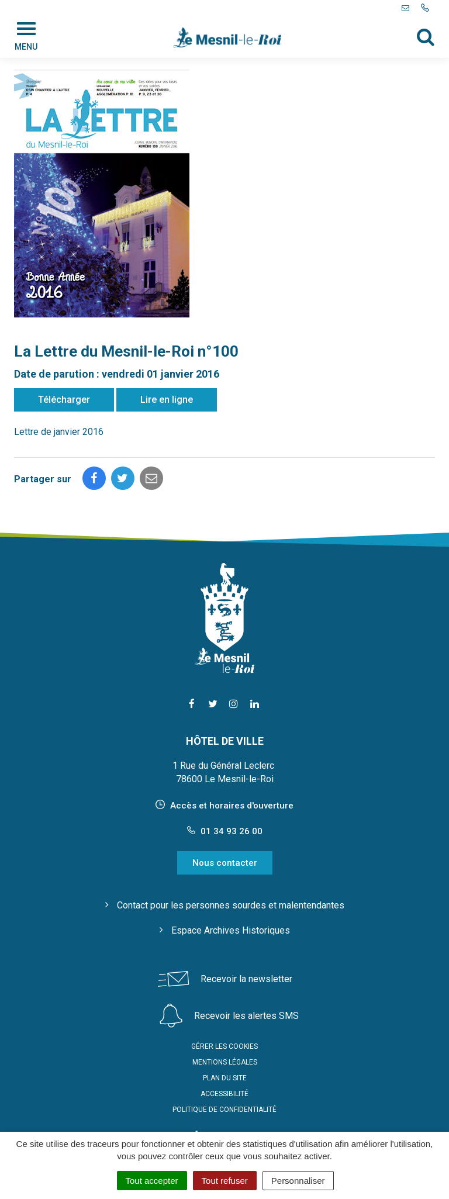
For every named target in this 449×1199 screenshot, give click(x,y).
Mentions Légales (224, 1062)
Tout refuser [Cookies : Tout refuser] (225, 1181)
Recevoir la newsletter (246, 978)
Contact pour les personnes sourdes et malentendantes (230, 905)
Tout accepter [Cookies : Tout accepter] (152, 1181)
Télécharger (64, 399)
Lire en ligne (166, 399)
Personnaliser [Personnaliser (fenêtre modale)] (298, 1181)
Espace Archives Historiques (230, 930)
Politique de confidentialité (224, 1109)
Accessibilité (224, 1094)
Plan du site (225, 1078)
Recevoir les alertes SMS (246, 1015)
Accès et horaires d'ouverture (231, 805)
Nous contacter (224, 863)
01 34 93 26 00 (225, 831)
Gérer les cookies (224, 1046)
